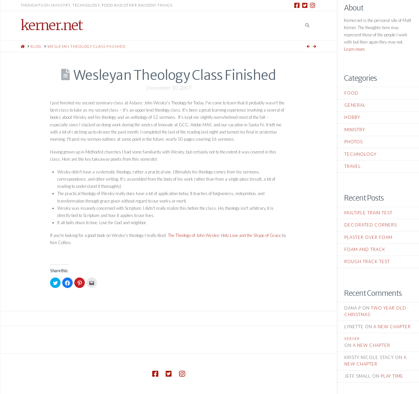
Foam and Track (364, 249)
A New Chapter (392, 326)
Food (351, 93)
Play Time (392, 376)
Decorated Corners (370, 224)
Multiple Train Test (368, 212)
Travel (352, 166)
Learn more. (355, 49)
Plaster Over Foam (368, 237)
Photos (353, 141)
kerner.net (51, 25)
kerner (352, 338)
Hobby (352, 117)
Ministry (354, 129)
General (355, 105)
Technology (360, 154)
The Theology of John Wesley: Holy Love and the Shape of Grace (224, 235)
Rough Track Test (367, 261)
